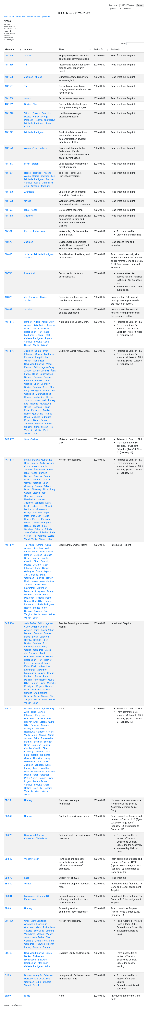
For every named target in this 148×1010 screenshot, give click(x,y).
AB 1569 (9, 104)
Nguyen (41, 591)
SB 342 (8, 816)
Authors (18, 17)
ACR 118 (9, 459)
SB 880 (8, 883)
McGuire (45, 186)
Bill (13, 17)
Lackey (51, 400)
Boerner (51, 325)
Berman (38, 377)
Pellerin (39, 120)
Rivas (27, 417)
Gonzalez (29, 927)
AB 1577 (9, 210)
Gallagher (36, 390)
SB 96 (8, 908)
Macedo (34, 403)
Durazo (34, 463)
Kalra (46, 331)
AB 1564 (9, 55)
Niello (38, 927)
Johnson (28, 400)
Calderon (29, 380)
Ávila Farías (39, 325)
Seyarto (28, 930)
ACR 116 (9, 350)
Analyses (37, 17)
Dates (23, 17)
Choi (26, 463)
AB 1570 (9, 113)
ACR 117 (9, 439)
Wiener (49, 934)
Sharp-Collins (41, 357)
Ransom (28, 357)
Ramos (28, 231)
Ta (25, 64)
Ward (45, 430)
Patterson (36, 410)
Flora (52, 387)
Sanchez (50, 179)
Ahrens (28, 55)
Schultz (28, 309)
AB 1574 (9, 172)
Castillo (28, 383)
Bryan (27, 163)
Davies (27, 104)
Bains (35, 374)
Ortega (44, 116)
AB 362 (8, 231)
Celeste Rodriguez (33, 338)
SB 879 (8, 877)
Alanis (27, 98)
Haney (36, 116)
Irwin (42, 581)
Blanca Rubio (40, 420)
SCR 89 (8, 953)
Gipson (38, 354)
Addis (37, 321)
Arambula (29, 191)
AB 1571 (9, 132)
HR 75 (8, 708)
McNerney (29, 896)
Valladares (41, 838)
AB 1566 (9, 77)
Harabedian (30, 331)
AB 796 (8, 273)
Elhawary (29, 354)
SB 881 (8, 896)
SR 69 (8, 995)
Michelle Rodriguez (34, 123)
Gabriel (45, 568)
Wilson (27, 113)
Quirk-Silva (49, 120)
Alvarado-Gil (42, 896)
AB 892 (8, 309)
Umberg (43, 148)
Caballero (48, 975)
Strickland (39, 930)
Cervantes (29, 838)
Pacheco (28, 120)
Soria (46, 341)
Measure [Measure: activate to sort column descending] (9, 49)
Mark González (43, 393)
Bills (10, 17)
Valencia (28, 430)
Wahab (27, 883)
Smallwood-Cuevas (34, 364)
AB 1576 (9, 201)
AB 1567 (9, 86)
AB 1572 (9, 148)
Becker (27, 956)
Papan (47, 407)
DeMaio (37, 387)
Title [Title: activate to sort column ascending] (61, 49)
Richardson (39, 231)
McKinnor (29, 335)
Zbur (34, 148)
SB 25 (8, 800)
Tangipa (28, 614)
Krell (44, 400)
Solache (28, 254)
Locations (30, 17)
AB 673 (8, 242)
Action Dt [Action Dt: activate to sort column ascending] (98, 49)
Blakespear (39, 956)
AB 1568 (9, 98)
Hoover (49, 397)
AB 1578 (9, 215)
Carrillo (47, 380)
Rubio (38, 982)
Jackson (28, 77)
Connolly (46, 113)
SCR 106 (9, 920)
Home (6, 17)
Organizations (45, 17)
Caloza (36, 113)
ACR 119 (9, 545)
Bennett (28, 321)
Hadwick (37, 172)
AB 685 (8, 254)
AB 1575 (9, 191)
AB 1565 (9, 64)
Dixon (45, 387)
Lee (53, 176)
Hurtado (28, 978)
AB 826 (8, 297)
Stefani (35, 163)
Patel (47, 335)
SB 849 (8, 859)
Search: (132, 43)
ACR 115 (9, 321)
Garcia (35, 176)
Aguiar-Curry (47, 321)
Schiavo (28, 182)
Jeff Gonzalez (31, 297)
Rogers (28, 172)
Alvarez (28, 325)
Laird (26, 877)
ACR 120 (9, 623)
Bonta (38, 350)
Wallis (37, 182)
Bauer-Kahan (30, 210)
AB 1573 (9, 163)
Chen (35, 104)
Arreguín (35, 186)
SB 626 (8, 835)
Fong (26, 390)
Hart (40, 331)
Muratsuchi (45, 403)
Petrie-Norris (40, 679)
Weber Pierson (31, 859)
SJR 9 (8, 975)
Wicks (27, 433)
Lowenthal (29, 273)
